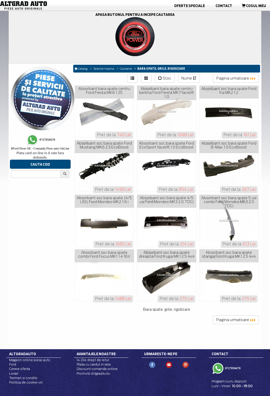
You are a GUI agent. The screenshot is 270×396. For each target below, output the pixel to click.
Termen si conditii (23, 378)
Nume (189, 78)
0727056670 (232, 368)
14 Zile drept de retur (93, 360)
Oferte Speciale (189, 6)
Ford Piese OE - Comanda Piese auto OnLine (40, 148)
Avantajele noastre (96, 354)
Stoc (164, 78)
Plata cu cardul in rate (94, 364)
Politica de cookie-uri (25, 382)
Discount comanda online (97, 369)
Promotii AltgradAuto (93, 373)
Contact (224, 6)
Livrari (13, 373)
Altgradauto (22, 354)
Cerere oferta (19, 369)
